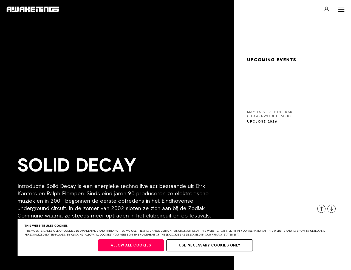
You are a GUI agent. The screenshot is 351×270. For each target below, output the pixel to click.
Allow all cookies (131, 245)
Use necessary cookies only (209, 245)
